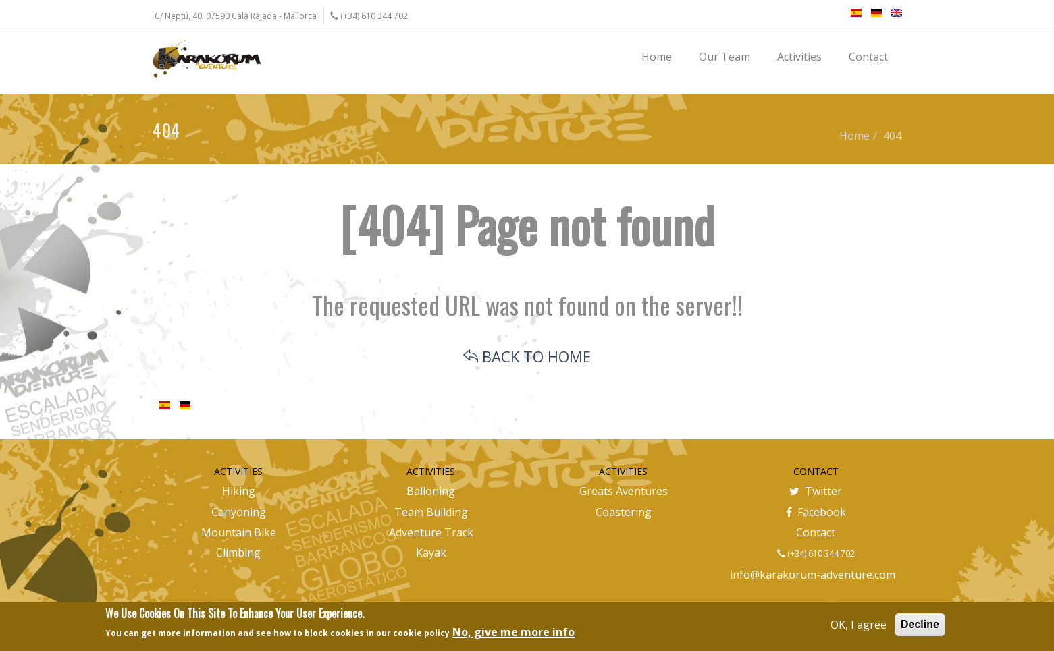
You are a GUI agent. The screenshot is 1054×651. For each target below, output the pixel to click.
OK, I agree (859, 624)
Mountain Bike (238, 532)
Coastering (624, 512)
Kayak (431, 552)
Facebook (816, 512)
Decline (920, 624)
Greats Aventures (623, 491)
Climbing (238, 552)
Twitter (815, 491)
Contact (815, 532)
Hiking (238, 491)
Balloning (430, 491)
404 (892, 135)
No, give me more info (513, 632)
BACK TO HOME (527, 356)
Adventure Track (431, 532)
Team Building (431, 512)
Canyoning (238, 512)
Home (854, 135)
